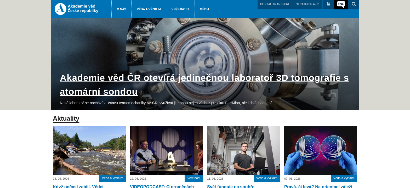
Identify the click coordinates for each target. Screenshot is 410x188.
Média (204, 9)
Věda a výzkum (149, 9)
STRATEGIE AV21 (308, 4)
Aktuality (66, 118)
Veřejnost (180, 9)
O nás (121, 9)
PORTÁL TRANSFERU (275, 4)
